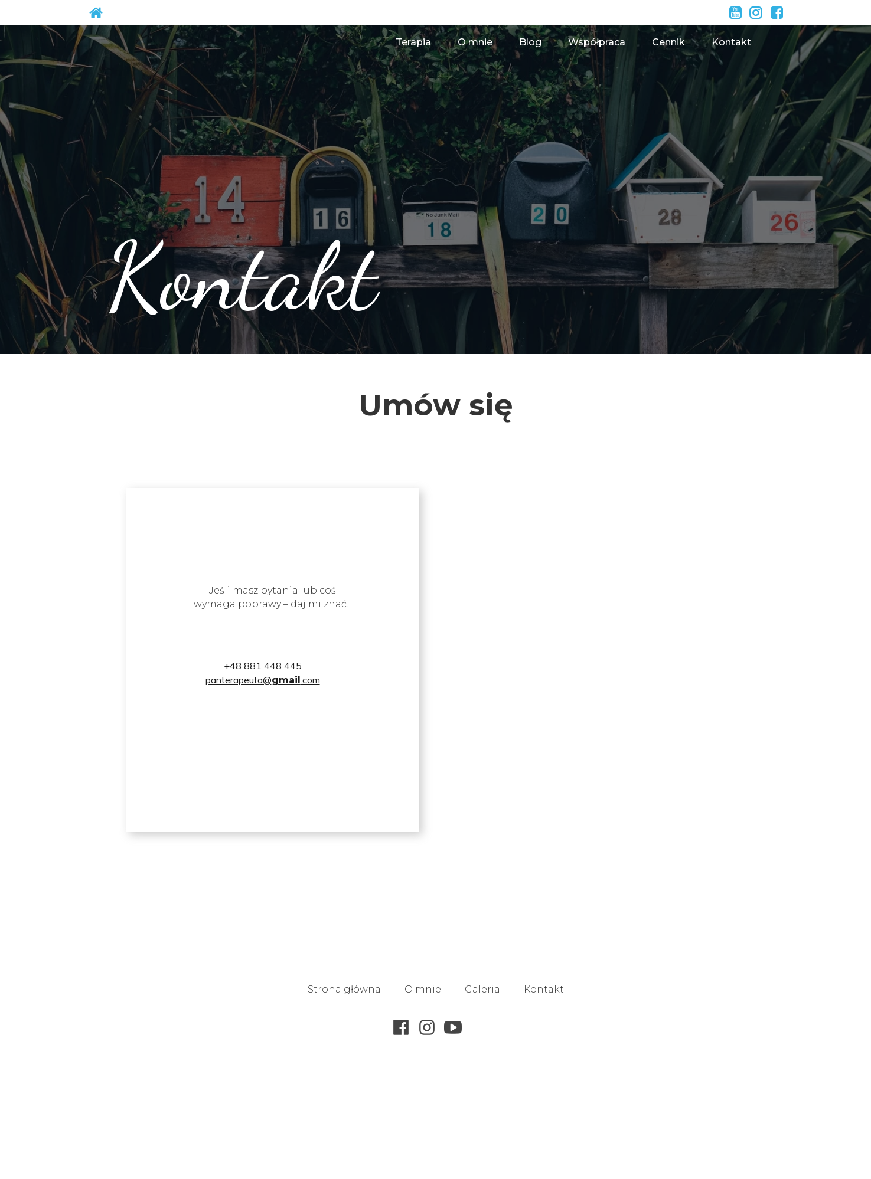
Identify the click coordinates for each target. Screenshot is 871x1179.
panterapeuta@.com (262, 680)
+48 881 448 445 (263, 666)
